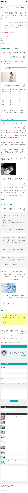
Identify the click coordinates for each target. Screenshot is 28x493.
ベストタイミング (10, 342)
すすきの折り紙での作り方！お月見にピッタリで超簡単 (13, 460)
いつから (5, 342)
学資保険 (18, 342)
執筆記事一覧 (23, 355)
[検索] (9, 410)
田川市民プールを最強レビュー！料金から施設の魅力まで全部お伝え (15, 455)
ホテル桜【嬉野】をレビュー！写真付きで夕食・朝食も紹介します (15, 416)
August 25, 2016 (19, 229)
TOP (5, 485)
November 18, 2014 (17, 264)
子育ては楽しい (5, 1)
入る (15, 342)
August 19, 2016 (20, 249)
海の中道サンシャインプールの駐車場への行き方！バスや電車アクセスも (16, 421)
